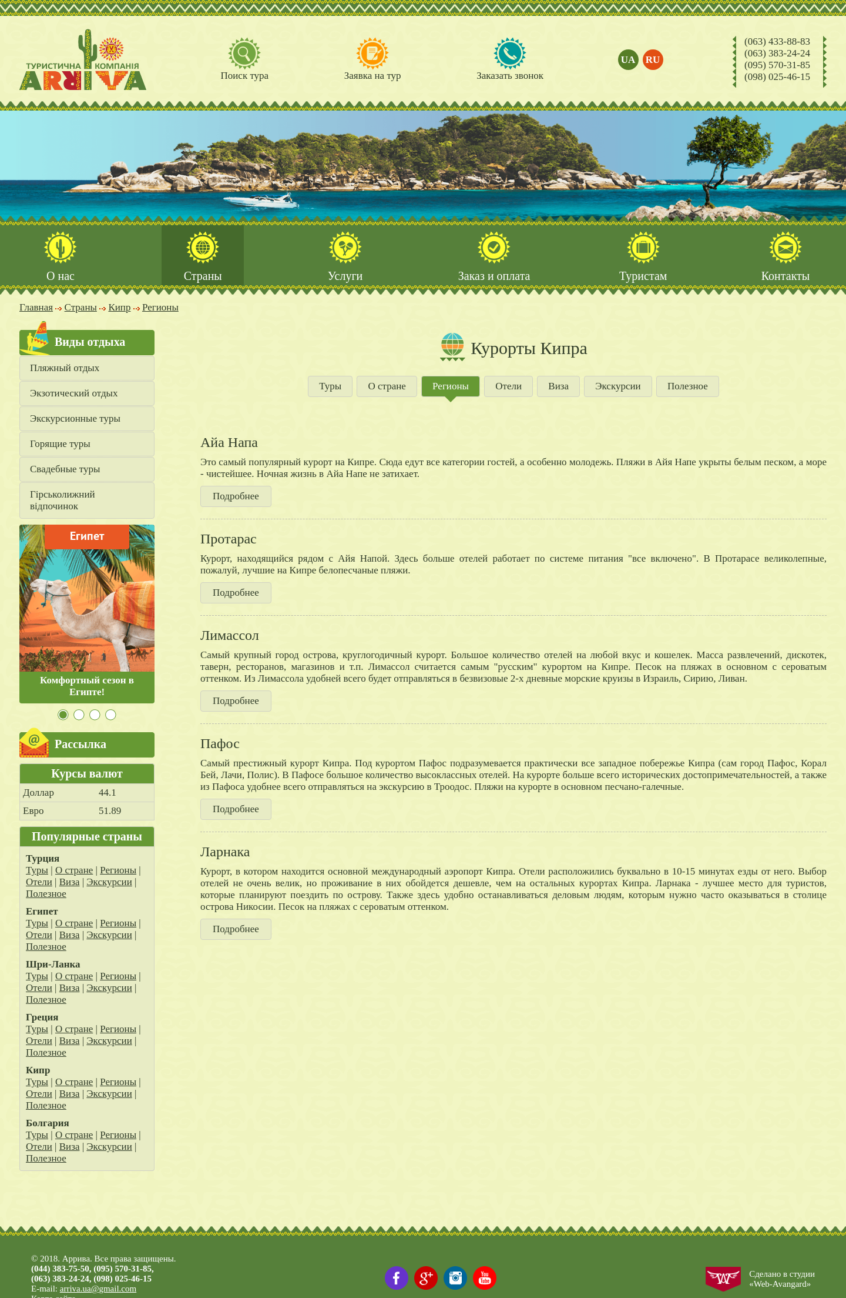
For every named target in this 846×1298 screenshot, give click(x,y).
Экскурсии (109, 881)
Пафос (220, 743)
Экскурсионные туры (75, 418)
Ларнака (225, 851)
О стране (74, 870)
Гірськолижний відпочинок (62, 500)
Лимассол (229, 635)
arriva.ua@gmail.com (98, 1288)
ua (628, 59)
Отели (39, 881)
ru (653, 59)
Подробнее (236, 496)
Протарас (228, 538)
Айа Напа (229, 442)
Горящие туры (60, 443)
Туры (37, 870)
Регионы (118, 870)
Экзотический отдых (74, 393)
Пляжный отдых (64, 367)
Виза (69, 881)
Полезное (46, 893)
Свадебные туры (65, 469)
